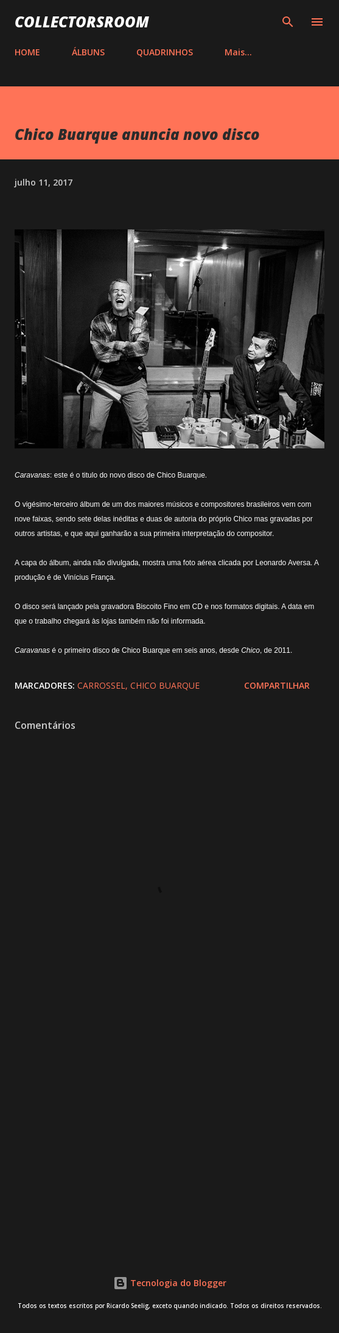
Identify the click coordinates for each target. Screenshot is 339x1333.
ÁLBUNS (88, 52)
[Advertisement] (169, 1138)
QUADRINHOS (164, 52)
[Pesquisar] (288, 22)
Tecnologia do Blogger (169, 1283)
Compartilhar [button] (277, 685)
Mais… (238, 52)
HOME (27, 52)
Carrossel (101, 685)
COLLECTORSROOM (82, 22)
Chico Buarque (165, 685)
